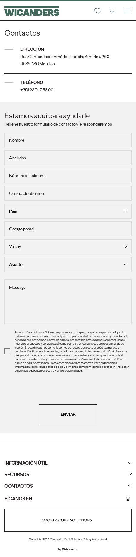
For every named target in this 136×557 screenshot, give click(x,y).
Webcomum (70, 549)
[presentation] (68, 392)
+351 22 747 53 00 (36, 89)
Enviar (68, 414)
